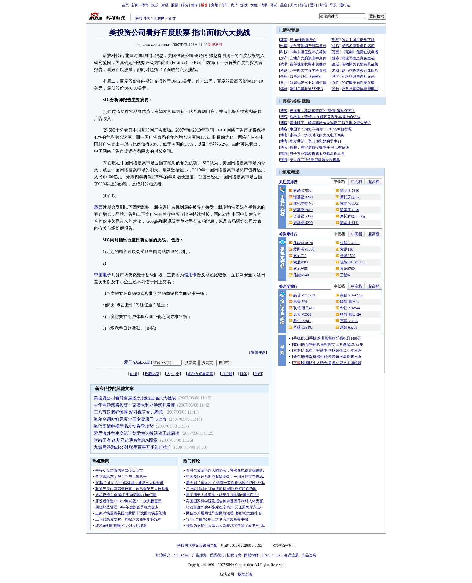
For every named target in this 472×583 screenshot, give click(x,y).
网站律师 (251, 555)
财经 (165, 5)
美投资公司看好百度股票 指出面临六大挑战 (135, 398)
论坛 (133, 374)
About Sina (181, 555)
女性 (254, 5)
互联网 (159, 18)
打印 (243, 374)
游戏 (244, 5)
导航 (333, 5)
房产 (234, 5)
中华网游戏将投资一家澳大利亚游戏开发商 (134, 405)
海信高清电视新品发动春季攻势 (124, 426)
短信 (303, 5)
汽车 (224, 5)
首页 (125, 5)
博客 (194, 5)
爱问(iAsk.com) (138, 362)
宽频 (214, 5)
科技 (184, 5)
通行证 (344, 5)
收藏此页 (152, 374)
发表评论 (258, 352)
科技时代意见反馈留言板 (197, 545)
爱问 (313, 5)
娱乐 (155, 5)
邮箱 (323, 5)
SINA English (271, 555)
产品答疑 (309, 555)
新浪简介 (163, 555)
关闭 (258, 374)
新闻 (135, 5)
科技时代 (142, 18)
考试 (273, 5)
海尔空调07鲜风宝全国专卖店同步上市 (130, 419)
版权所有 (245, 574)
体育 (145, 5)
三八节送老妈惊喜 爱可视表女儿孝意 (128, 412)
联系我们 (217, 555)
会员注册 (291, 555)
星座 (283, 5)
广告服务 (199, 555)
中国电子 (102, 275)
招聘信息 (234, 555)
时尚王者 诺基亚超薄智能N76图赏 (126, 440)
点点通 (226, 374)
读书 (264, 5)
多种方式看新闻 (200, 374)
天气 (293, 5)
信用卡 (190, 275)
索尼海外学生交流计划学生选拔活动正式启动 (136, 433)
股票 (174, 5)
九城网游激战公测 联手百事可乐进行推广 (133, 447)
